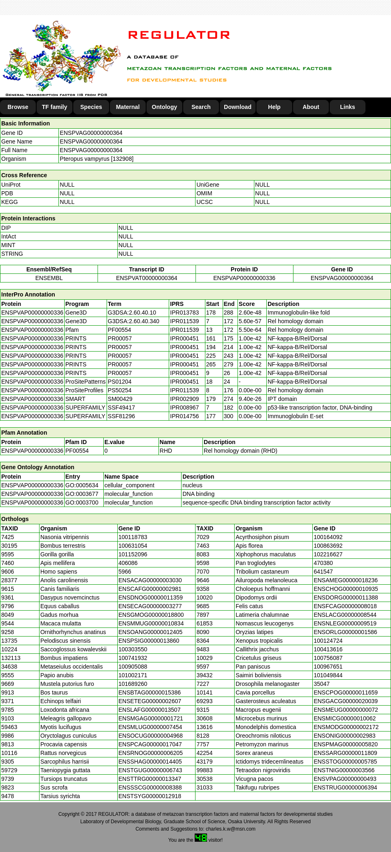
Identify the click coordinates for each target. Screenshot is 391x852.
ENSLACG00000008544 (345, 614)
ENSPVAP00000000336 (244, 278)
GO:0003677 (81, 494)
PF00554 (77, 450)
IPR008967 (184, 407)
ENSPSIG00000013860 (149, 640)
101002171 (133, 675)
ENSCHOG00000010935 (346, 589)
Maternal (128, 107)
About (311, 107)
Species (91, 107)
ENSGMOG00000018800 (151, 614)
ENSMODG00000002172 (346, 727)
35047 (322, 684)
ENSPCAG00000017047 (150, 744)
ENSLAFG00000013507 (150, 709)
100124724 (328, 640)
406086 (128, 563)
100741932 (133, 658)
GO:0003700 (81, 502)
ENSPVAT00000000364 (146, 278)
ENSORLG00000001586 (345, 632)
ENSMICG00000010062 (345, 718)
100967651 (328, 666)
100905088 (133, 666)
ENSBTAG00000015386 (150, 692)
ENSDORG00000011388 (346, 597)
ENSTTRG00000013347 (150, 779)
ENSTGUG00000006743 (150, 770)
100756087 (328, 658)
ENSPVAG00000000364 (91, 133)
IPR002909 (184, 399)
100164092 (328, 537)
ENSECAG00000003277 (150, 606)
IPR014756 (184, 416)
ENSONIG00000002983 (344, 735)
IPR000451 (184, 338)
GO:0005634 (81, 485)
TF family (54, 107)
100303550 (133, 649)
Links (347, 107)
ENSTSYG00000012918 (150, 796)
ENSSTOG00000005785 (345, 761)
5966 (125, 571)
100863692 (328, 545)
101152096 (133, 554)
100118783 (133, 537)
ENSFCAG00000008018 (345, 606)
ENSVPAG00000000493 (345, 779)
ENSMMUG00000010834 (151, 623)
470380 (323, 563)
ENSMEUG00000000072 (346, 709)
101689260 (133, 684)
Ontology (164, 107)
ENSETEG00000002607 (150, 701)
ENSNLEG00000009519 (345, 623)
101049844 (328, 675)
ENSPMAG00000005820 (346, 744)
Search (201, 107)
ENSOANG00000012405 (151, 632)
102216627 (328, 554)
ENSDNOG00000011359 (151, 597)
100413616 (328, 649)
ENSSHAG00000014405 (150, 761)
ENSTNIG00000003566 (344, 770)
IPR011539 (184, 321)
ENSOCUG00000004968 (151, 735)
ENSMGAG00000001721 (151, 718)
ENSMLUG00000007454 (150, 727)
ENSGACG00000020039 (346, 701)
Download (237, 107)
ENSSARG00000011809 (345, 753)
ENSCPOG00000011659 (346, 692)
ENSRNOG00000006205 (151, 753)
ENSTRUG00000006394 (345, 787)
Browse (17, 107)
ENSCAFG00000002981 (150, 589)
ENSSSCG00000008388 (150, 787)
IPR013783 (184, 312)
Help (274, 107)
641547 (323, 571)
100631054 (133, 545)
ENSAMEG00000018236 (346, 580)
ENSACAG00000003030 (150, 580)
